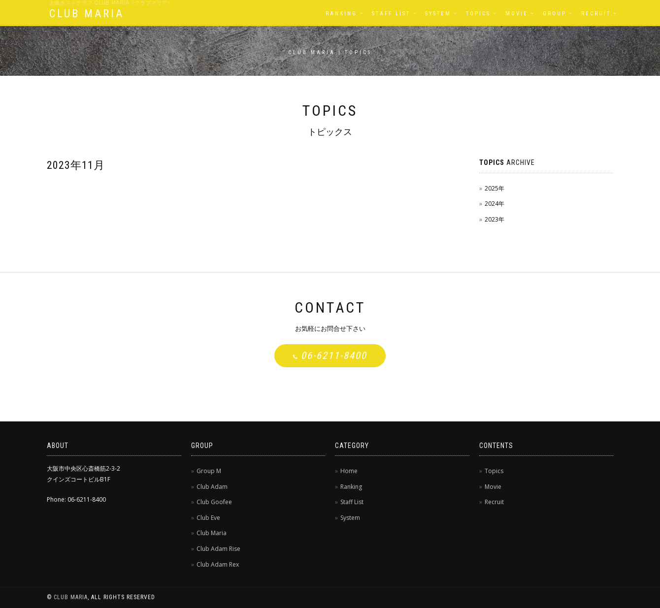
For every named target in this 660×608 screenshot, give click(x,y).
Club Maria (212, 533)
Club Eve (208, 517)
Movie (516, 13)
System (438, 13)
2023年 (494, 219)
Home (349, 471)
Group (554, 13)
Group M (209, 471)
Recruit (596, 13)
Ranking (341, 13)
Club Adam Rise (218, 548)
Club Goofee (214, 502)
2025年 (494, 188)
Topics (478, 13)
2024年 (494, 203)
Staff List (391, 13)
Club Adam (212, 486)
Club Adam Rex (218, 564)
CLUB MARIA (86, 13)
